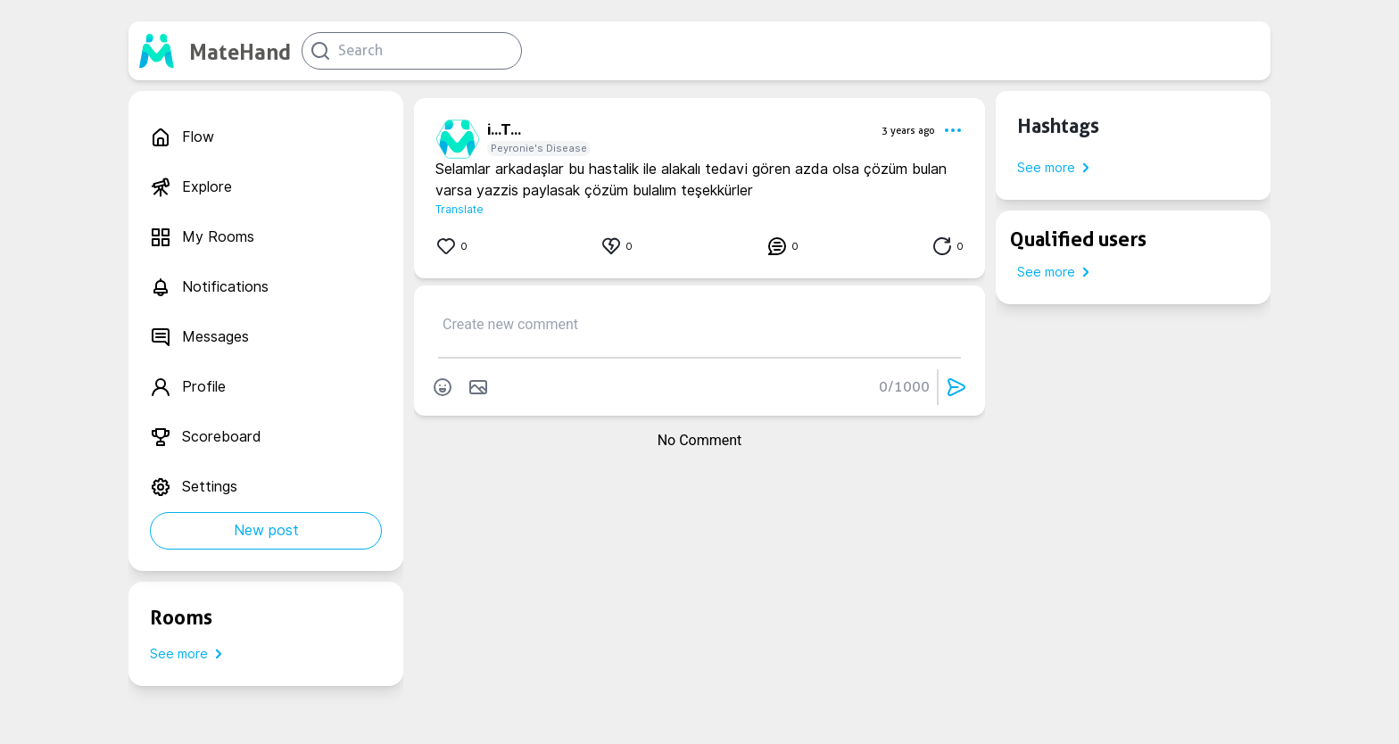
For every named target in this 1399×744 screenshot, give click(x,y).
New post (266, 530)
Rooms (181, 617)
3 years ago (908, 130)
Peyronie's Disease (539, 148)
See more (189, 654)
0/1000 (904, 386)
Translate (459, 209)
